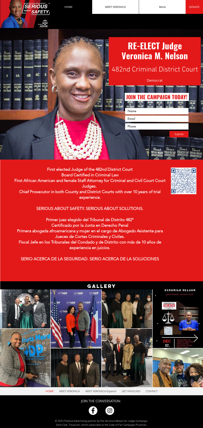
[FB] (93, 410)
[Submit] (178, 134)
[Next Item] (195, 338)
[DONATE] (194, 7)
